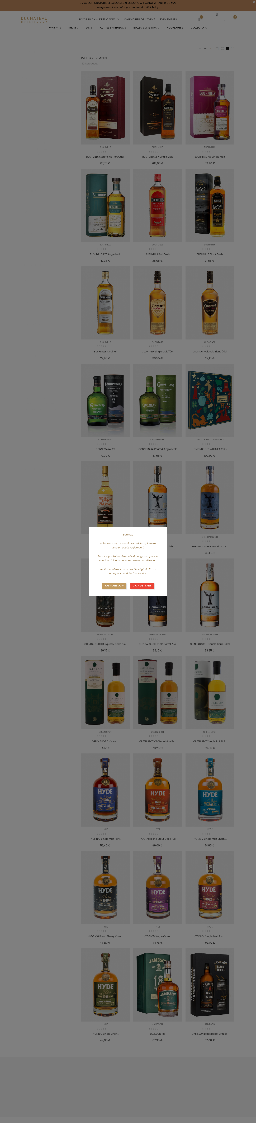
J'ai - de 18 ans (142, 585)
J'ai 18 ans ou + (114, 585)
